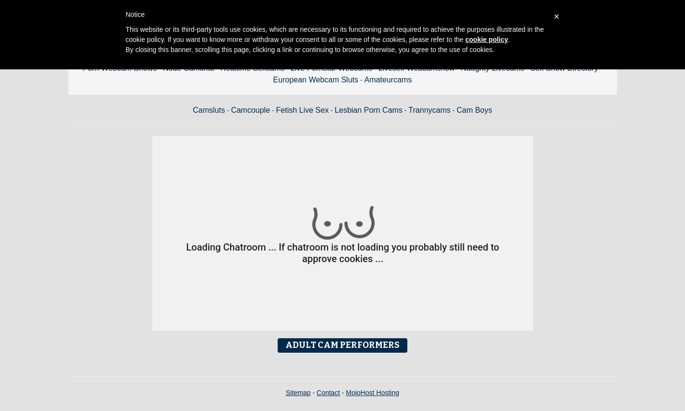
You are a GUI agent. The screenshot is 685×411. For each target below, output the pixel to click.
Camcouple (250, 110)
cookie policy (486, 39)
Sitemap (298, 393)
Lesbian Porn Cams (369, 110)
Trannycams (429, 110)
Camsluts (209, 110)
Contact (328, 393)
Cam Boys (474, 110)
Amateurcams (388, 80)
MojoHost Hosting (373, 393)
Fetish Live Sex (302, 110)
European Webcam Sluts (316, 80)
